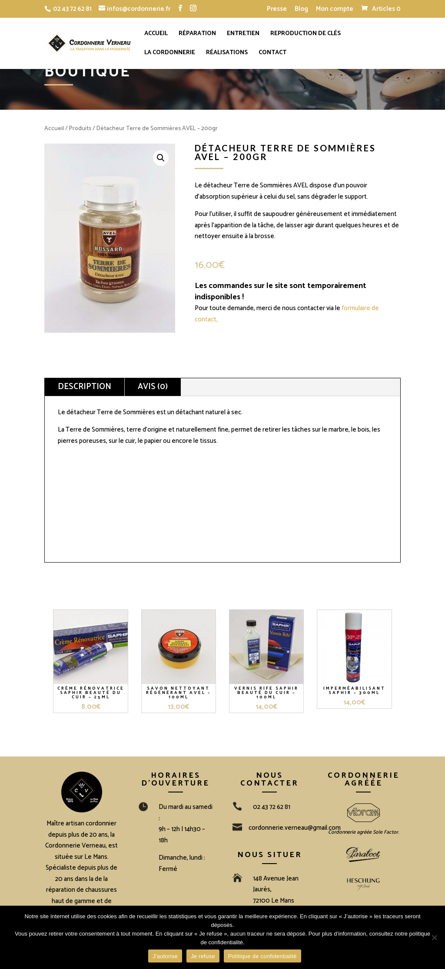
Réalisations (227, 54)
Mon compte (334, 10)
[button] (161, 158)
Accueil (156, 35)
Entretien (243, 35)
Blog (301, 10)
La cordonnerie (169, 54)
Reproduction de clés (305, 35)
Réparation (197, 35)
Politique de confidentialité (262, 956)
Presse (277, 10)
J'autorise (165, 956)
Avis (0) (153, 386)
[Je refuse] (434, 937)
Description (84, 386)
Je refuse (203, 956)
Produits (80, 128)
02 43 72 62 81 (72, 8)
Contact (272, 54)
